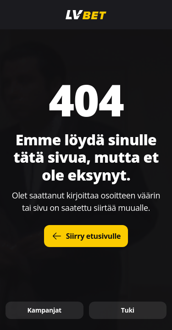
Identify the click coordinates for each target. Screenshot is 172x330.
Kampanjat (44, 310)
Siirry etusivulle (86, 236)
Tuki (127, 310)
